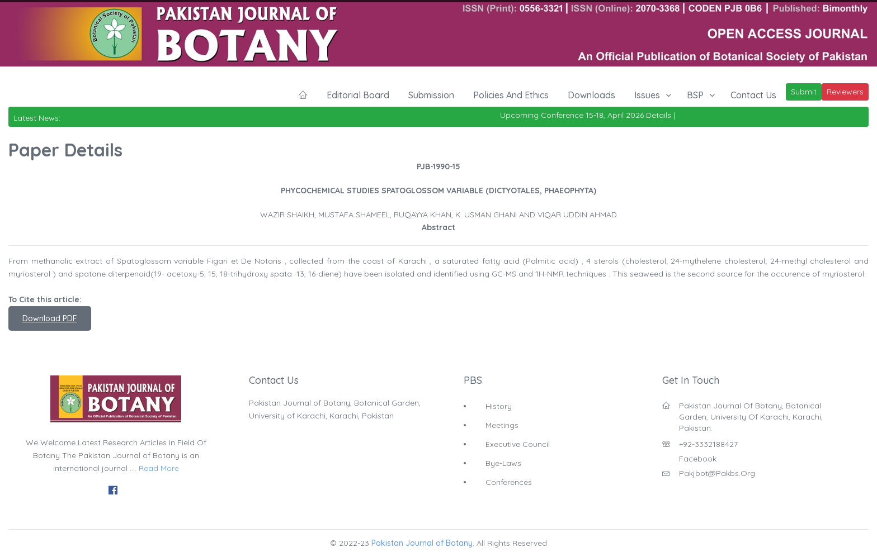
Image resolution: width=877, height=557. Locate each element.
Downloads (591, 95)
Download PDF (49, 318)
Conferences (508, 482)
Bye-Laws (503, 463)
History (498, 406)
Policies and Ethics (511, 95)
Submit (804, 92)
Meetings (501, 425)
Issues (647, 95)
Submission (431, 95)
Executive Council (517, 444)
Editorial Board (358, 95)
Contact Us (753, 95)
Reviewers (845, 92)
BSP (695, 95)
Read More (159, 468)
